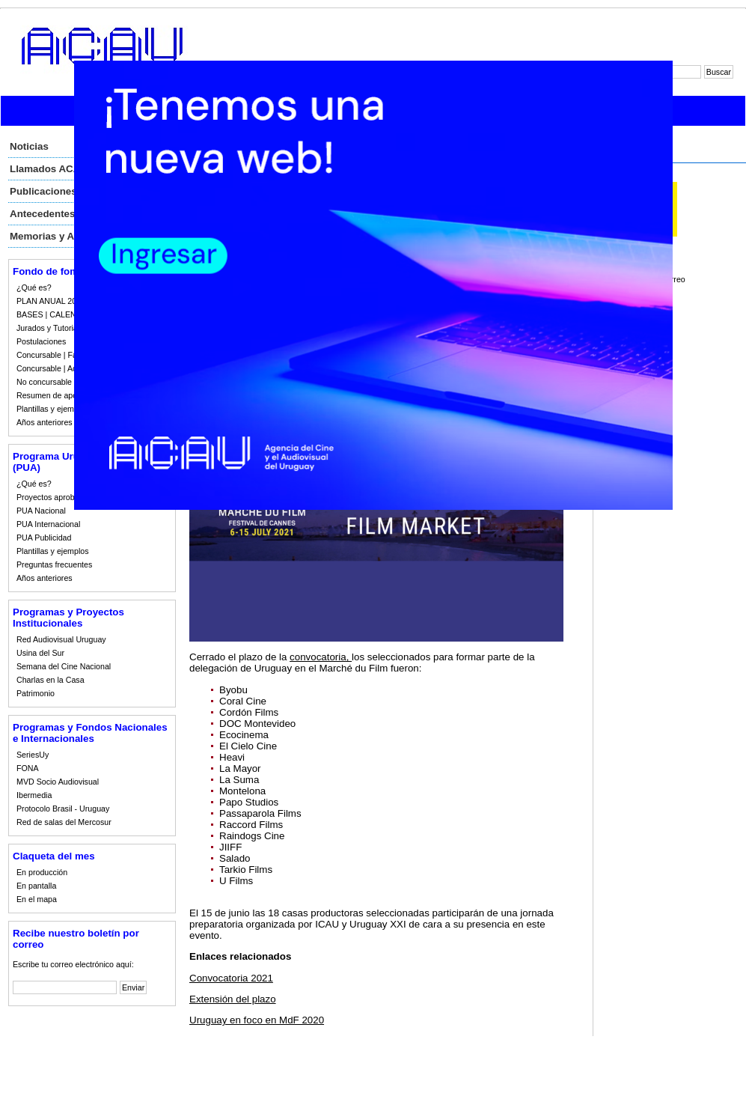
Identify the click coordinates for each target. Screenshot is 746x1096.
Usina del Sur (40, 652)
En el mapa (36, 899)
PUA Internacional (48, 524)
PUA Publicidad (43, 537)
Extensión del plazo (232, 999)
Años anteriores (44, 422)
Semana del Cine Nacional (63, 666)
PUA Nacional (41, 510)
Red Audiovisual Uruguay (61, 639)
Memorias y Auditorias (63, 236)
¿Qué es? (34, 287)
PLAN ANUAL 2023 (50, 300)
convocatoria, (321, 657)
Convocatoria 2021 (231, 978)
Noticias (29, 146)
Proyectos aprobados (54, 497)
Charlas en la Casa (50, 679)
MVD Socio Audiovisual (57, 781)
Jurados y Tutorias (49, 327)
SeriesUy (32, 754)
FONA (27, 768)
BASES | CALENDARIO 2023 (68, 314)
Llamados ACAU (49, 168)
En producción (41, 872)
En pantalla (36, 885)
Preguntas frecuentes (54, 564)
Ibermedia (34, 795)
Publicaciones (43, 191)
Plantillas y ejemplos (52, 408)
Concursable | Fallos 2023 (62, 354)
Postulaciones (41, 341)
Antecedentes (42, 213)
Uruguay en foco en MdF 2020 (256, 1020)
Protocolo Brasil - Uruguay (62, 808)
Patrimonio (35, 693)
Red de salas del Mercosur (63, 822)
